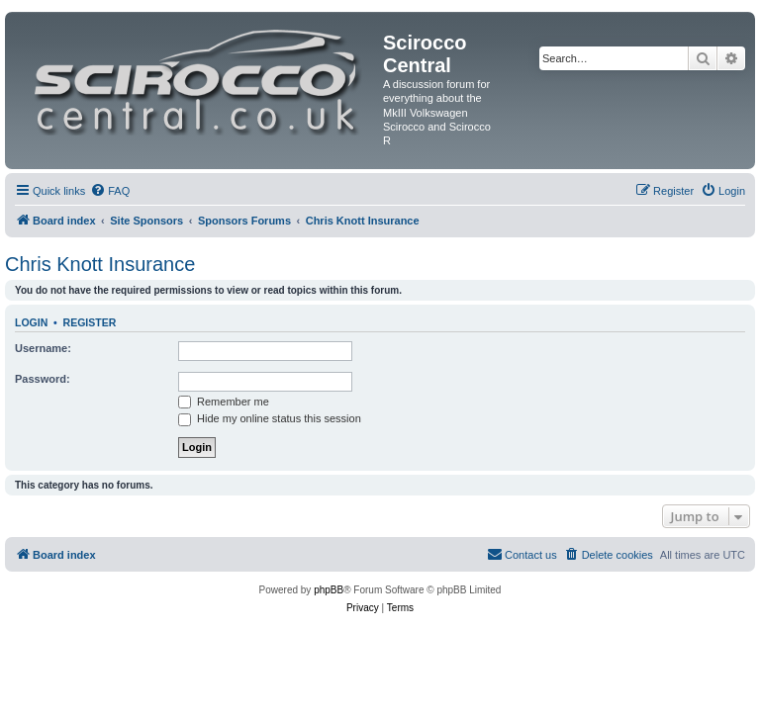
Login (31, 322)
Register (90, 322)
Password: (42, 379)
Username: (43, 348)
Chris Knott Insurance (100, 264)
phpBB (328, 589)
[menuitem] (110, 191)
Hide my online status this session (269, 418)
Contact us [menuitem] (522, 554)
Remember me (223, 401)
